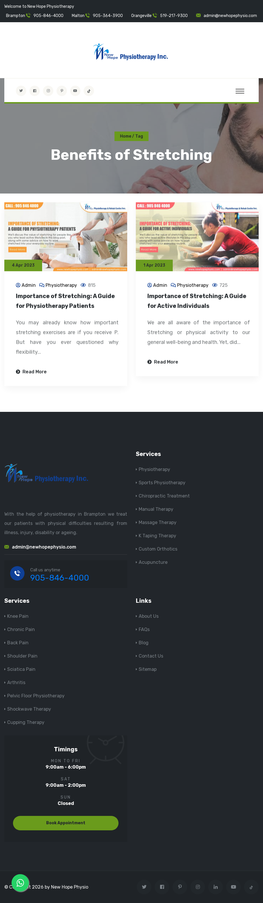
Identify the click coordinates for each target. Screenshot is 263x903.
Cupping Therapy (25, 722)
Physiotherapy (61, 286)
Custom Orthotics (158, 549)
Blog (144, 642)
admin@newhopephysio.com (230, 15)
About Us (149, 616)
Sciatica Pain (21, 669)
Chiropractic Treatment (164, 496)
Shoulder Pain (22, 656)
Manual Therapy (156, 509)
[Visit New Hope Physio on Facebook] (34, 91)
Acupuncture (153, 562)
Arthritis (16, 682)
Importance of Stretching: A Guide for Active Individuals (196, 301)
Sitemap (148, 669)
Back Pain (18, 642)
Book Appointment (65, 823)
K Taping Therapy (157, 535)
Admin (29, 286)
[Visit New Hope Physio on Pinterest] (62, 91)
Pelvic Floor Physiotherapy (36, 696)
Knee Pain (18, 616)
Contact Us (151, 656)
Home (125, 136)
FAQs (144, 629)
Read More (31, 372)
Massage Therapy (157, 522)
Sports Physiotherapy (162, 482)
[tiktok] (89, 91)
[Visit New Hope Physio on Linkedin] (215, 887)
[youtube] (75, 91)
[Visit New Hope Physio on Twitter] (21, 91)
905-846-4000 (48, 15)
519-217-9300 (174, 15)
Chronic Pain (21, 629)
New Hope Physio (69, 887)
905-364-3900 (108, 15)
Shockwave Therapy (29, 709)
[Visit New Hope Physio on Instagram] (48, 91)
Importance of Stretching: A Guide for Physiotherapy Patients (65, 301)
